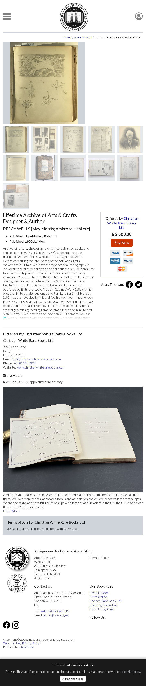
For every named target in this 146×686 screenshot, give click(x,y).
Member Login (99, 557)
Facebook (129, 284)
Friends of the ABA (47, 574)
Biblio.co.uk (26, 647)
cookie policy (131, 671)
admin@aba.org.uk (56, 615)
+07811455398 (24, 363)
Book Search (82, 37)
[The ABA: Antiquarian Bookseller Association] (74, 17)
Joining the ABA (45, 570)
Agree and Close (73, 678)
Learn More (11, 511)
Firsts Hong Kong (101, 609)
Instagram (15, 625)
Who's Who (42, 562)
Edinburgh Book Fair (103, 605)
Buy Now (121, 242)
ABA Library (42, 578)
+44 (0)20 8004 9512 (54, 611)
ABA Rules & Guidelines (50, 566)
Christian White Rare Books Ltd (122, 222)
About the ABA (44, 557)
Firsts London (99, 593)
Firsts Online (98, 597)
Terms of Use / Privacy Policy (21, 643)
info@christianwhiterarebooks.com (36, 359)
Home (67, 37)
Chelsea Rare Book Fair (105, 601)
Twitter (138, 284)
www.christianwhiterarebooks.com (41, 367)
